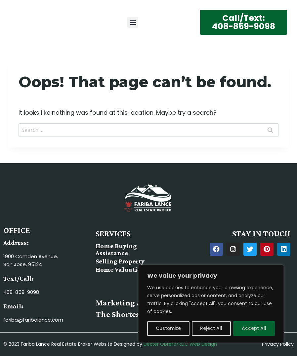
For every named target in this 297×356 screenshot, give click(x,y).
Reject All (211, 328)
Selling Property (120, 261)
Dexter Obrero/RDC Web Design (180, 344)
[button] (132, 22)
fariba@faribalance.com (33, 320)
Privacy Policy (278, 344)
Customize (168, 328)
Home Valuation (120, 269)
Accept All (254, 328)
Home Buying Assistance (116, 250)
